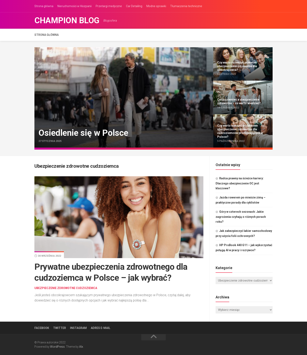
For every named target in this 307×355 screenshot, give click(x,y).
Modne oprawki (156, 6)
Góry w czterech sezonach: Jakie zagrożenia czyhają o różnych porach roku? (241, 216)
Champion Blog (66, 20)
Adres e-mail (100, 328)
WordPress (57, 346)
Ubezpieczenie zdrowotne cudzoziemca (65, 288)
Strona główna (43, 6)
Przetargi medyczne (109, 6)
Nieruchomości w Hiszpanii (74, 6)
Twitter (59, 328)
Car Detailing (134, 6)
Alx (81, 346)
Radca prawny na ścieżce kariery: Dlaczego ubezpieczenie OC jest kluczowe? (240, 183)
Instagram (78, 328)
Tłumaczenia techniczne (186, 6)
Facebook (41, 328)
